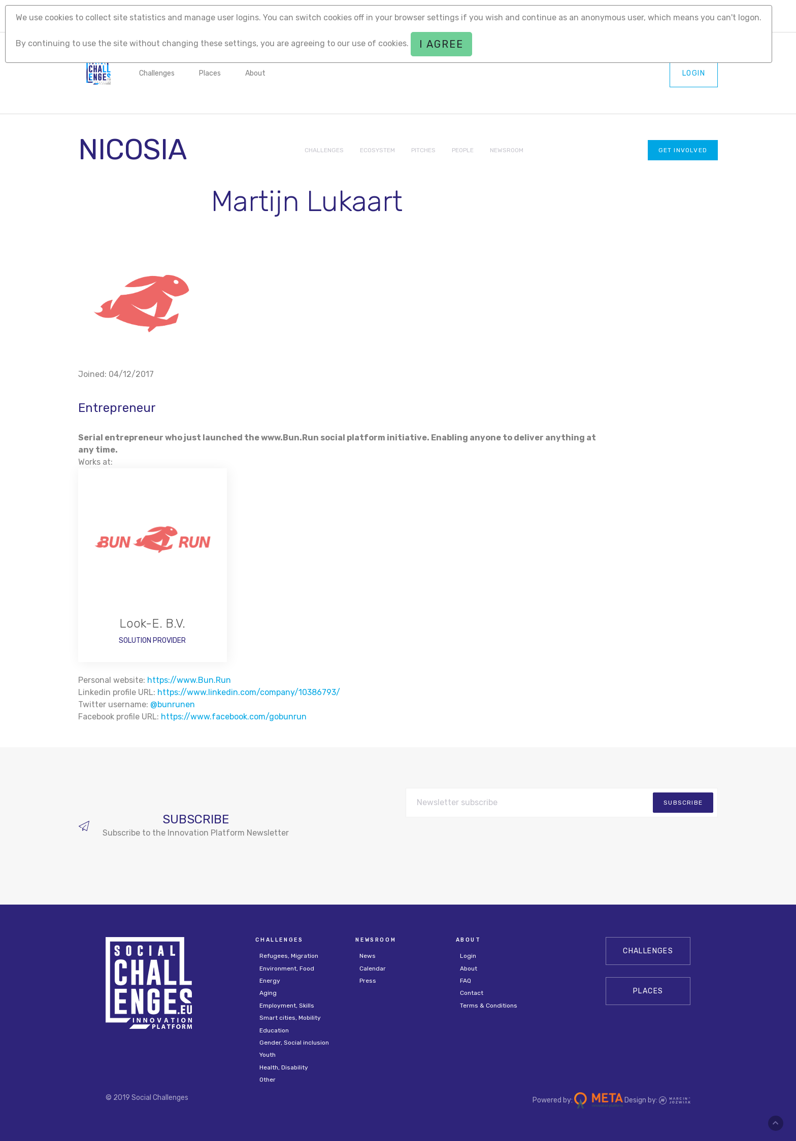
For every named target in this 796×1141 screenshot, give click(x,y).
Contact (471, 992)
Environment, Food (286, 968)
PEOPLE (463, 150)
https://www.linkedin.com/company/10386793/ (248, 692)
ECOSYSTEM (377, 150)
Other (267, 1079)
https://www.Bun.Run (189, 680)
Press (367, 980)
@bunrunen (172, 704)
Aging (268, 992)
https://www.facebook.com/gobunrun (234, 716)
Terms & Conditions (488, 1005)
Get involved (682, 150)
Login (693, 73)
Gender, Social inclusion (294, 1042)
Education (274, 1030)
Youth (267, 1054)
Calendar (372, 968)
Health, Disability (283, 1067)
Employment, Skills (286, 1005)
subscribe (683, 802)
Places (210, 73)
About (255, 73)
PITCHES (423, 150)
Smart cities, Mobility (290, 1017)
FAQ (465, 980)
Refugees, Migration (288, 955)
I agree (441, 44)
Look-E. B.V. (152, 623)
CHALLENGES (324, 150)
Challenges (157, 73)
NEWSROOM (506, 150)
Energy (269, 980)
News (367, 955)
